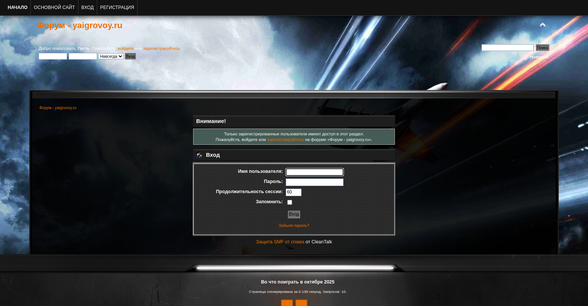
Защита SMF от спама (280, 241)
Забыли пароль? (294, 225)
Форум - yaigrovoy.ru (79, 25)
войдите (126, 48)
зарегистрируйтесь (161, 48)
